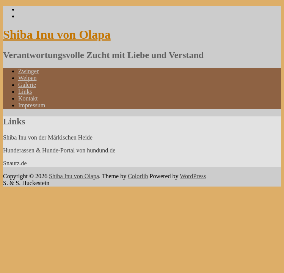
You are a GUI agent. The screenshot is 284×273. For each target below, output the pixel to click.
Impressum (31, 105)
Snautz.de (15, 163)
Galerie (27, 85)
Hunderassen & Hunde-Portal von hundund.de (59, 150)
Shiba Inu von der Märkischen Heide (48, 137)
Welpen (27, 78)
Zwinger (28, 71)
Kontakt (28, 98)
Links (25, 91)
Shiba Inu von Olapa (57, 34)
